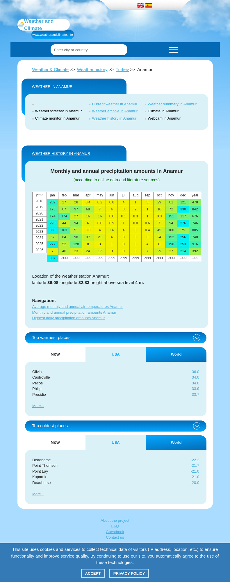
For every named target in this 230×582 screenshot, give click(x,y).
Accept (93, 573)
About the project (115, 520)
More (36, 406)
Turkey (122, 69)
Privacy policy (129, 573)
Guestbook (115, 532)
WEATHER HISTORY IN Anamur (61, 153)
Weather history (92, 69)
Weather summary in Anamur (172, 104)
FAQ (115, 526)
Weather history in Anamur (114, 118)
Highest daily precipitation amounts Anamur (68, 318)
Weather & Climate (50, 69)
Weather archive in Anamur (115, 111)
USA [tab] (116, 354)
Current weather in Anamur (114, 104)
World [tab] (176, 354)
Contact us (115, 537)
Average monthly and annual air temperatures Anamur (77, 306)
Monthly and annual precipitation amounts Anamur (74, 312)
